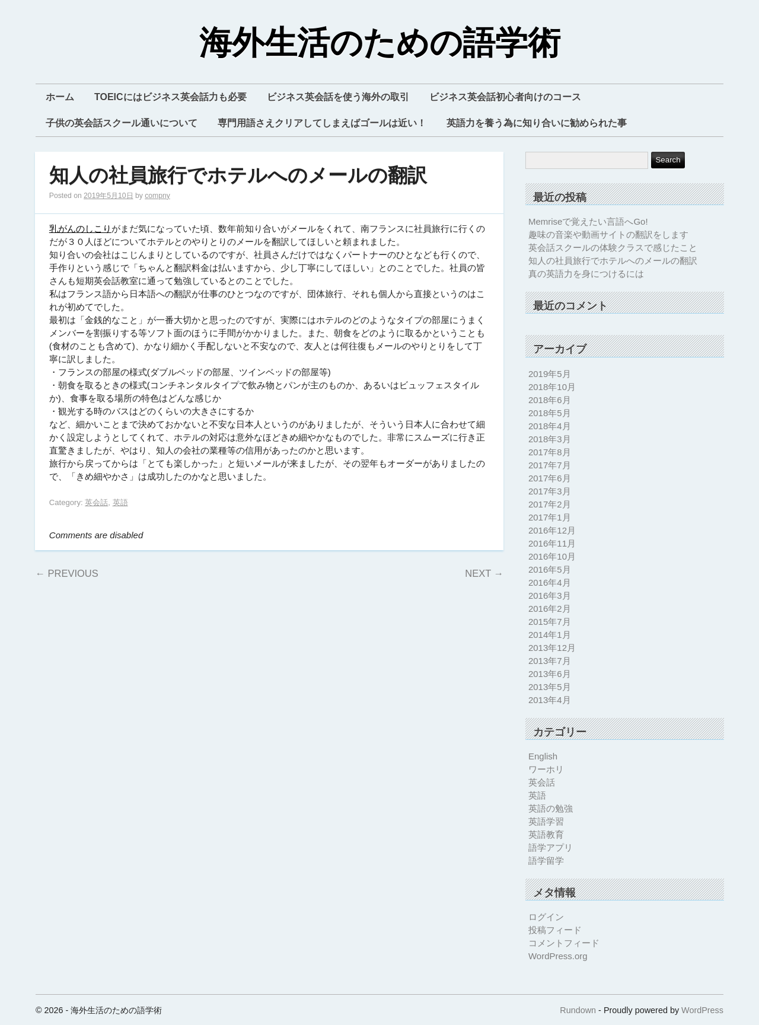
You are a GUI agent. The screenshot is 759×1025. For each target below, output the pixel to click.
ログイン (546, 917)
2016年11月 (552, 543)
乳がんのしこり (80, 228)
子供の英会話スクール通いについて (121, 123)
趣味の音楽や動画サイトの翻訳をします (608, 234)
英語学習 (546, 821)
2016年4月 (549, 582)
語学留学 (546, 860)
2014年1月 (549, 635)
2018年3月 (549, 439)
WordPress (702, 1010)
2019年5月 (549, 374)
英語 (120, 502)
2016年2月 (549, 608)
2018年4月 (549, 426)
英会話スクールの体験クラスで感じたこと (612, 247)
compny (157, 195)
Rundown (578, 1010)
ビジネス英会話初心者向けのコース (505, 97)
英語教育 (546, 834)
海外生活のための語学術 (379, 43)
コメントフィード (563, 943)
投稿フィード (555, 930)
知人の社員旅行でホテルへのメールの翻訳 (238, 175)
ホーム (60, 97)
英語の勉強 (550, 808)
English (542, 756)
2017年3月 (549, 491)
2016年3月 (549, 595)
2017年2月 (549, 504)
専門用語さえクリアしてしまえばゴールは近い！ (322, 123)
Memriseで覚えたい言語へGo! (588, 221)
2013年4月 (549, 700)
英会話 (96, 502)
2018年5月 (549, 413)
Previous (66, 573)
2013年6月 (549, 674)
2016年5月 (549, 569)
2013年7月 (549, 661)
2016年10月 (552, 556)
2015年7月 (549, 622)
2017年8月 (549, 452)
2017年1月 (549, 517)
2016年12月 (552, 530)
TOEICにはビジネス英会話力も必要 (170, 97)
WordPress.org (558, 956)
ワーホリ (546, 769)
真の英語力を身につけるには (586, 274)
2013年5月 (549, 687)
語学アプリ (550, 847)
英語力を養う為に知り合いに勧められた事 (537, 123)
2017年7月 (549, 465)
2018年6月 (549, 400)
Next (484, 573)
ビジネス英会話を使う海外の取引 (338, 97)
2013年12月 (552, 648)
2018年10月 (552, 387)
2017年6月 (549, 478)
